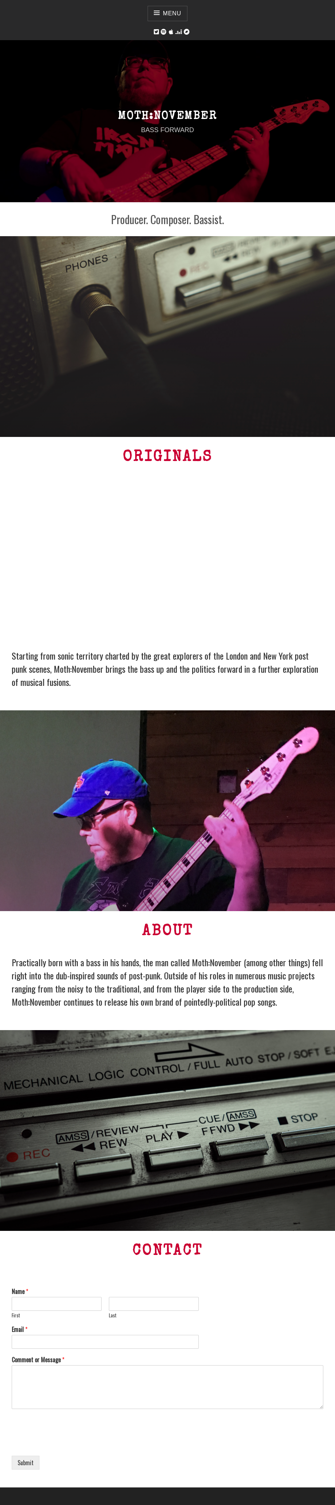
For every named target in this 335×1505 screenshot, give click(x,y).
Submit (26, 1462)
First (16, 1315)
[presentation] (67, 1443)
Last (113, 1315)
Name (20, 1291)
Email (19, 1329)
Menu (172, 13)
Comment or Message (38, 1360)
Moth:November (167, 116)
